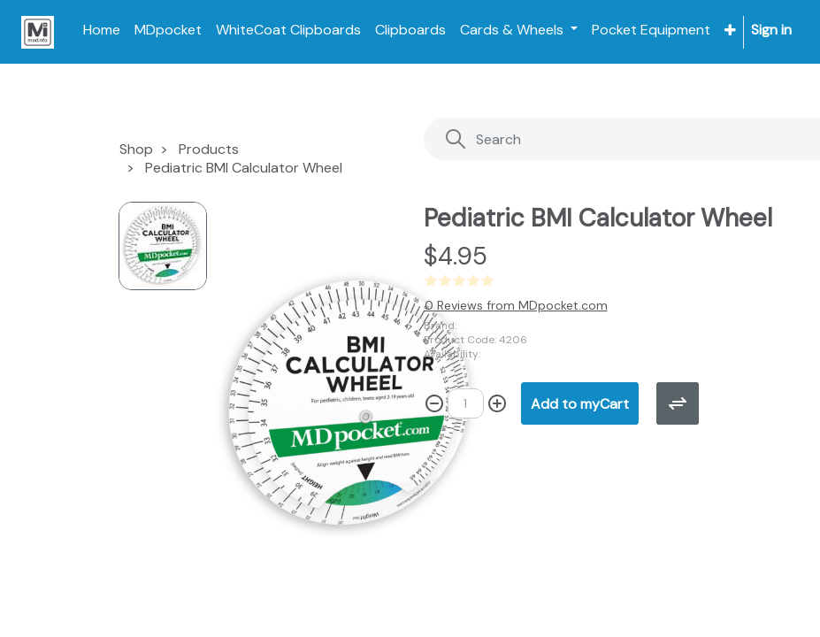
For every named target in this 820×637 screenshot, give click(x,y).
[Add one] (497, 403)
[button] (730, 30)
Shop (136, 149)
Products (209, 149)
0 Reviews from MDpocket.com (516, 305)
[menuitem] (101, 30)
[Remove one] (434, 403)
